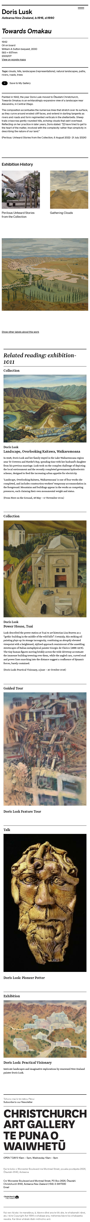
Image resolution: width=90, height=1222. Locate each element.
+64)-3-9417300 (57, 1184)
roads (12, 74)
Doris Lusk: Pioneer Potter (24, 977)
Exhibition (12, 996)
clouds (12, 71)
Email (6, 1187)
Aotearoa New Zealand (17, 18)
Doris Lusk (17, 11)
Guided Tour (13, 688)
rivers (5, 74)
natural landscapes (67, 71)
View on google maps (14, 59)
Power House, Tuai (45, 624)
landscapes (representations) (38, 71)
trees (20, 74)
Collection (12, 370)
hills (19, 71)
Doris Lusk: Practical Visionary (28, 1062)
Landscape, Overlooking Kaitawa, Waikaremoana (45, 449)
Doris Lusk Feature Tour (22, 811)
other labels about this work (23, 332)
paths (82, 71)
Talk (7, 829)
